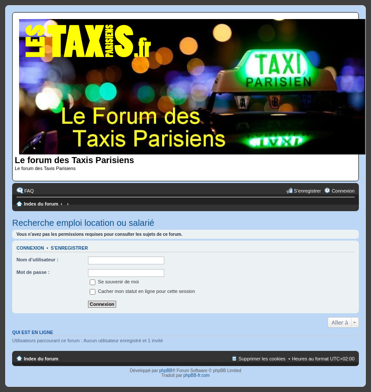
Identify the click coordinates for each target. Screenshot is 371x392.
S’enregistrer (69, 248)
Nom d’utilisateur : (37, 259)
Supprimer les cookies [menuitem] (261, 358)
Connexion (30, 248)
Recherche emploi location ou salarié (83, 223)
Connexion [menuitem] (343, 190)
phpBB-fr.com (196, 375)
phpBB (165, 370)
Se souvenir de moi (114, 281)
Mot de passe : (32, 272)
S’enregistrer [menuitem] (307, 190)
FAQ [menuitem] (29, 190)
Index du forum (41, 203)
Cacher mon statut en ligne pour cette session (142, 291)
